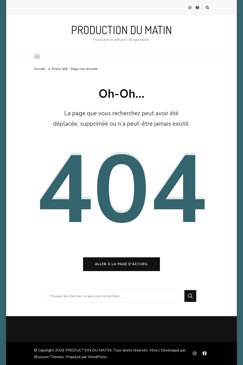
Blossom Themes (49, 357)
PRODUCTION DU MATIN (121, 30)
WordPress (97, 357)
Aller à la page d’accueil (121, 264)
